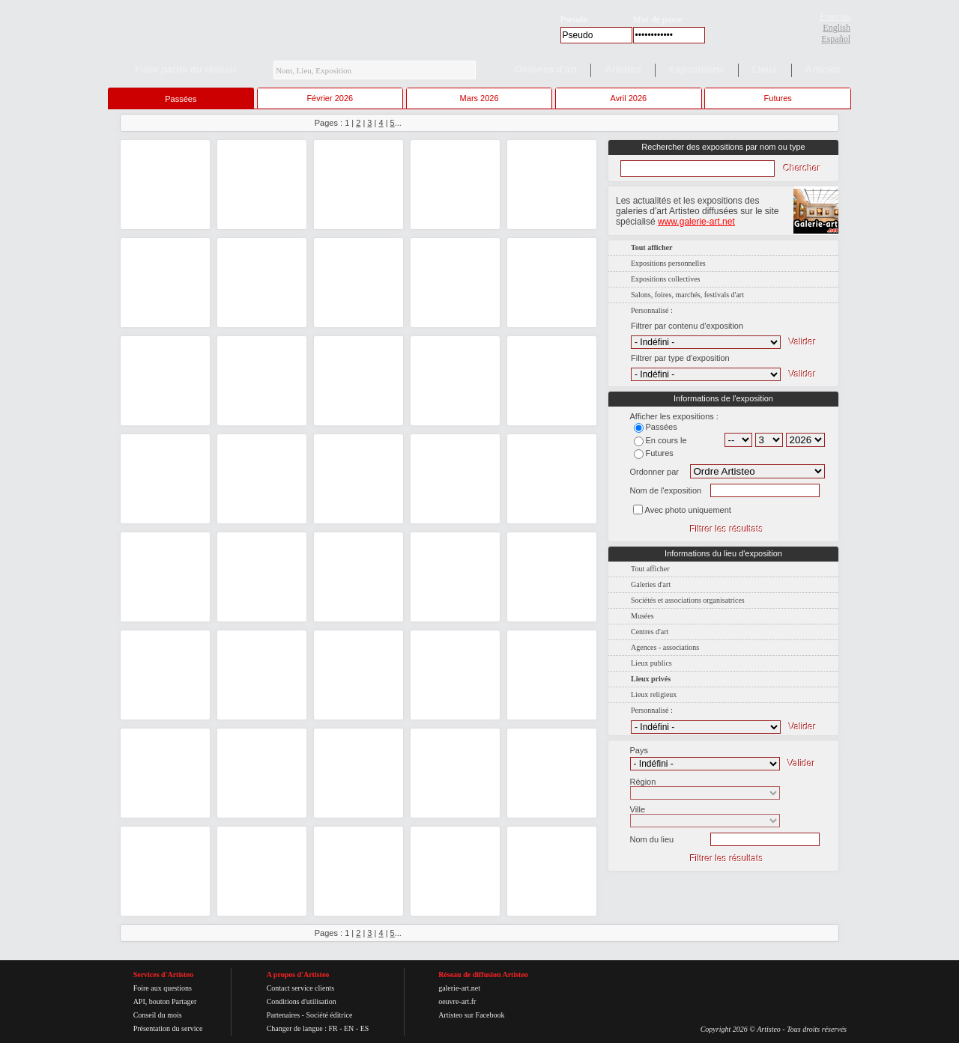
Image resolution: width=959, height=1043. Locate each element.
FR (332, 1028)
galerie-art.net (459, 988)
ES (364, 1028)
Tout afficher (650, 569)
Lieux (765, 69)
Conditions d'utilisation (301, 1001)
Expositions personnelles (668, 263)
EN (349, 1028)
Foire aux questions (162, 988)
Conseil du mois (157, 1015)
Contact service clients (301, 988)
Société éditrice (329, 1015)
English (836, 27)
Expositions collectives (666, 279)
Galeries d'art (651, 584)
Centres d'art (649, 631)
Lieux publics (651, 663)
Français (835, 16)
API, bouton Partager (165, 1001)
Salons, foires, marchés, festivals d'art (687, 295)
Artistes (623, 69)
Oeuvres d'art (546, 69)
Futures (778, 98)
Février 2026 (329, 98)
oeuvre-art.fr (457, 1001)
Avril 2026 (629, 98)
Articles (823, 69)
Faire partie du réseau (185, 69)
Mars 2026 (479, 98)
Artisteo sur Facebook (471, 1015)
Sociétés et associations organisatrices (688, 600)
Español (835, 39)
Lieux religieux (654, 694)
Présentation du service (168, 1028)
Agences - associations (665, 647)
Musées (642, 616)
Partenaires (283, 1015)
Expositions (696, 69)
